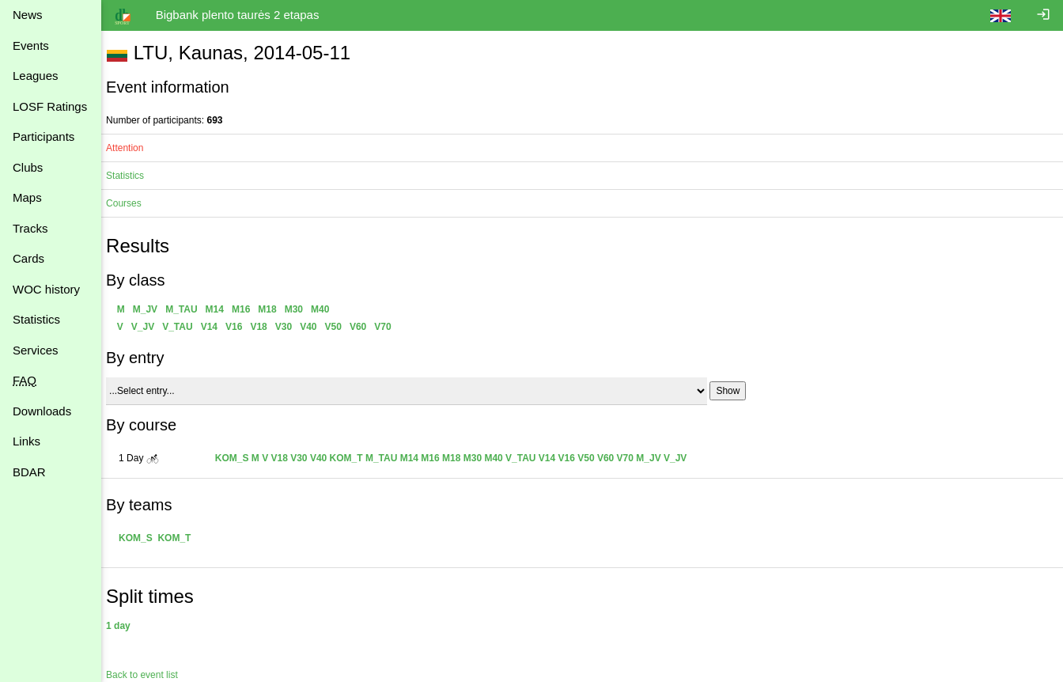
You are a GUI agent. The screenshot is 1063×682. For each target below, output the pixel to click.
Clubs (28, 167)
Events (31, 45)
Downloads (42, 411)
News (28, 14)
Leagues (36, 75)
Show (735, 390)
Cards (28, 258)
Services (36, 350)
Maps (27, 197)
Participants (43, 136)
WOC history (46, 289)
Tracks (30, 228)
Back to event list (150, 674)
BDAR (29, 472)
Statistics (36, 319)
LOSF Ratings (50, 106)
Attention (132, 147)
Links (26, 441)
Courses (131, 203)
